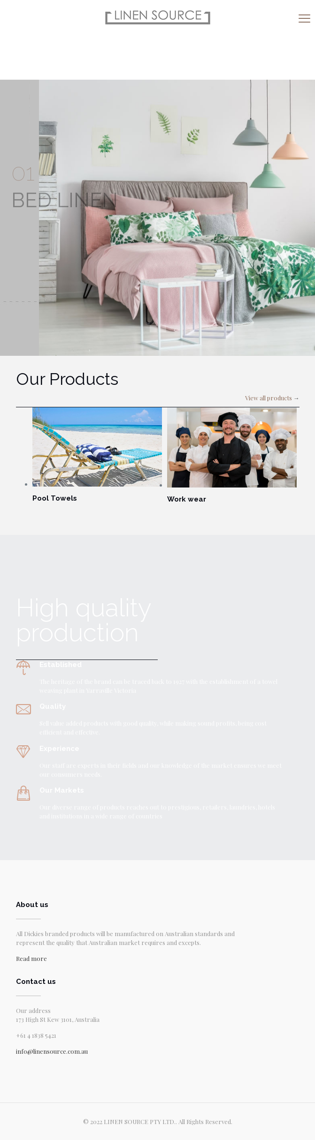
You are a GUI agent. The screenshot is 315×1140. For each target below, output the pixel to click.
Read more (31, 958)
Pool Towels (54, 498)
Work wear (186, 499)
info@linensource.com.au (52, 1051)
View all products (268, 398)
